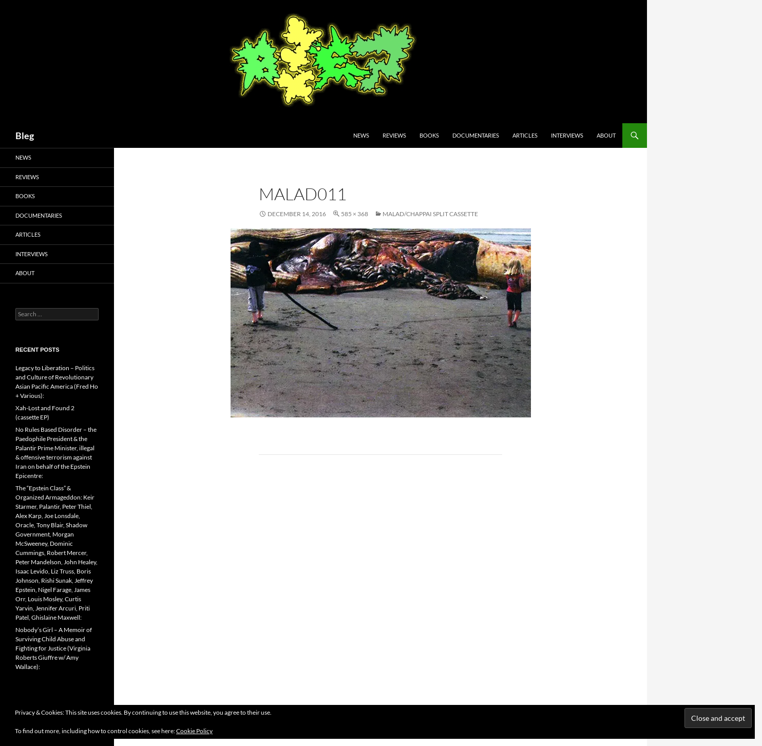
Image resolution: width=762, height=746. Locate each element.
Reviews (394, 135)
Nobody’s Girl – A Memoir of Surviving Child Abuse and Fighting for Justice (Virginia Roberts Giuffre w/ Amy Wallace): (53, 648)
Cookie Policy (194, 731)
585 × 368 (354, 214)
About (606, 135)
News (361, 135)
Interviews (567, 135)
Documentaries (475, 135)
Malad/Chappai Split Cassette (430, 214)
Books (429, 135)
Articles (525, 135)
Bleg (24, 135)
